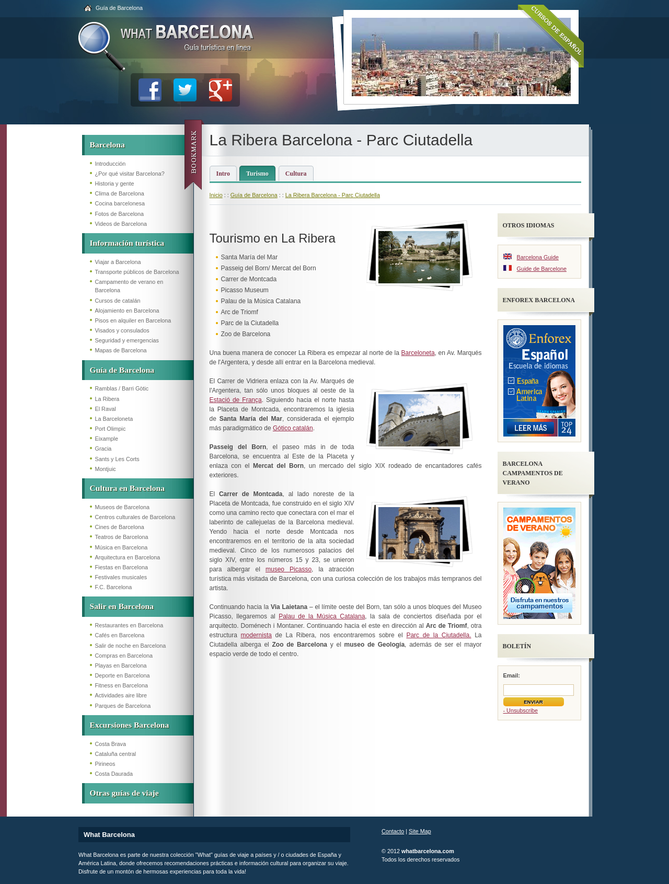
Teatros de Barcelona (121, 537)
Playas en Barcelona (121, 665)
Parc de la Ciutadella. (438, 635)
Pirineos (105, 764)
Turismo (257, 173)
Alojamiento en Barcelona (127, 310)
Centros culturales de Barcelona (135, 517)
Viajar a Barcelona (118, 262)
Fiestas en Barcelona (121, 567)
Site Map (420, 831)
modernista (256, 635)
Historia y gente (114, 183)
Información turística (127, 242)
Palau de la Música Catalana (322, 616)
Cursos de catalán (118, 300)
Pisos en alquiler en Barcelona (133, 320)
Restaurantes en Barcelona (129, 625)
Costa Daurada (114, 774)
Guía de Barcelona (119, 8)
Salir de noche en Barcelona (130, 645)
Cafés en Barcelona (120, 635)
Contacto (393, 831)
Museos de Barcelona (122, 507)
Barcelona (107, 144)
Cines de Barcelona (119, 527)
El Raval (105, 409)
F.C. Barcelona (113, 587)
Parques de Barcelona (123, 706)
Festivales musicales (121, 577)
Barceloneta (418, 353)
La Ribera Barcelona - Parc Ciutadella (332, 195)
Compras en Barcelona (124, 655)
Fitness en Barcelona (121, 685)
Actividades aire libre (121, 695)
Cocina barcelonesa (120, 203)
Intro (223, 173)
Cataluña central (115, 754)
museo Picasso (289, 569)
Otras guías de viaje (124, 792)
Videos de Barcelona (121, 224)
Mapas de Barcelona (121, 350)
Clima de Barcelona (119, 193)
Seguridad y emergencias (127, 340)
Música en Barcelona (121, 547)
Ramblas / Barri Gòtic (122, 388)
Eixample (106, 438)
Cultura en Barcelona (127, 488)
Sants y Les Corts (117, 459)
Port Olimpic (110, 429)
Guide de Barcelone (542, 269)
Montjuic (105, 469)
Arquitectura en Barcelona (127, 557)
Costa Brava (110, 744)
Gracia (103, 448)
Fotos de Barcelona (119, 214)
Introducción (110, 163)
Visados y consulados (122, 330)
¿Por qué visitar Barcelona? (130, 173)
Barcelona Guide (538, 257)
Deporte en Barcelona (122, 675)
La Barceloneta (114, 419)
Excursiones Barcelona (129, 724)
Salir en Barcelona (122, 606)
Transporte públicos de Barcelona (137, 272)
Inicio (216, 195)
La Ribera (107, 399)
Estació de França (236, 400)
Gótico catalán (293, 428)
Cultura (296, 173)
